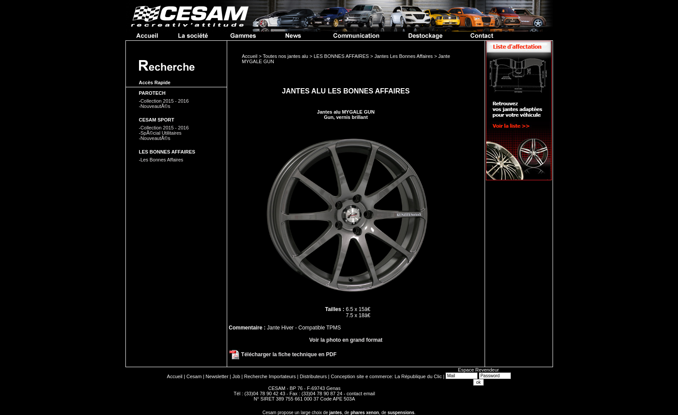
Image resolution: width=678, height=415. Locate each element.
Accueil (174, 376)
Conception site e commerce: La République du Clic (386, 376)
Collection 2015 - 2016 (164, 101)
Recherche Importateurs (270, 376)
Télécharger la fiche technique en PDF (283, 354)
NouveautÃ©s (155, 106)
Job (236, 376)
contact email (360, 393)
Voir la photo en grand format (345, 340)
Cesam (194, 376)
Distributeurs (313, 376)
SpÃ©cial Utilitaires (161, 133)
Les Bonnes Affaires (161, 159)
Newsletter (217, 376)
